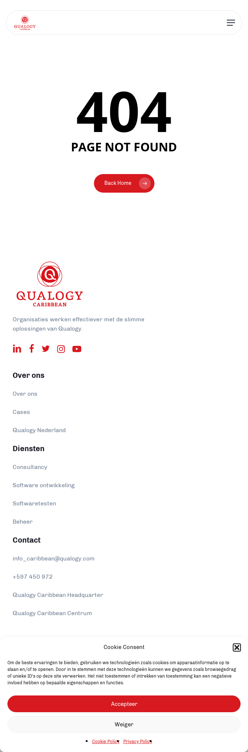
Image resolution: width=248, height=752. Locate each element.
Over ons (25, 393)
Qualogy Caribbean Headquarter (58, 594)
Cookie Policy (106, 741)
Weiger (124, 724)
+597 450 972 (33, 576)
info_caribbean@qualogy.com (54, 558)
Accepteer (124, 704)
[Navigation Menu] (231, 23)
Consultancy (30, 466)
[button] (237, 647)
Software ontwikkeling (44, 485)
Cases (21, 411)
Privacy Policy (137, 741)
